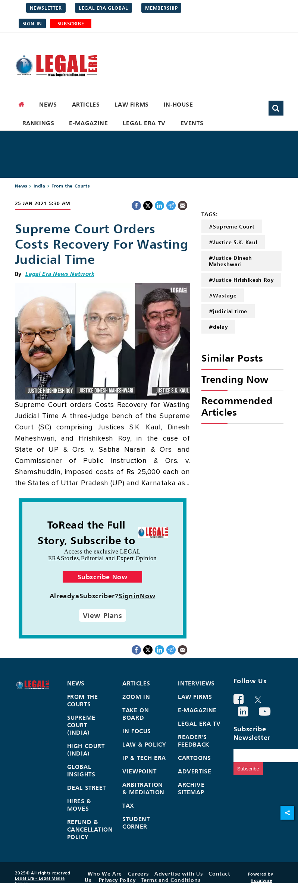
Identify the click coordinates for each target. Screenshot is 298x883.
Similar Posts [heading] (232, 358)
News (48, 104)
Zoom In (136, 696)
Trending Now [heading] (235, 379)
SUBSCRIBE (70, 23)
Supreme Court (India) (81, 725)
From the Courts (70, 186)
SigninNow (137, 596)
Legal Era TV (144, 123)
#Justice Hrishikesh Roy (241, 280)
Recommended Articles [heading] (237, 406)
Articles (86, 104)
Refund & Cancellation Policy (90, 829)
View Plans (102, 615)
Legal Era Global (103, 8)
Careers (138, 873)
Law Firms (131, 104)
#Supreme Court (232, 226)
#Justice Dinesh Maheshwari (230, 261)
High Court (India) (86, 749)
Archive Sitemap (191, 788)
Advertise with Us (178, 873)
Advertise (194, 771)
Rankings (38, 123)
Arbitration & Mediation (143, 788)
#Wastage (223, 295)
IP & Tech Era (144, 757)
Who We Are (105, 873)
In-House (178, 104)
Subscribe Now (103, 577)
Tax (128, 805)
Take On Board (135, 713)
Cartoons (194, 757)
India (40, 186)
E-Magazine (88, 123)
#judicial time (228, 311)
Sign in (32, 23)
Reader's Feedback (193, 740)
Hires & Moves (79, 804)
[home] (21, 104)
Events (192, 123)
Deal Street (86, 787)
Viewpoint (139, 771)
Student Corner (136, 822)
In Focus (136, 731)
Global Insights (81, 770)
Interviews (196, 683)
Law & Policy (144, 744)
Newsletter (46, 8)
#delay (218, 327)
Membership (161, 8)
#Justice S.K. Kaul (233, 242)
